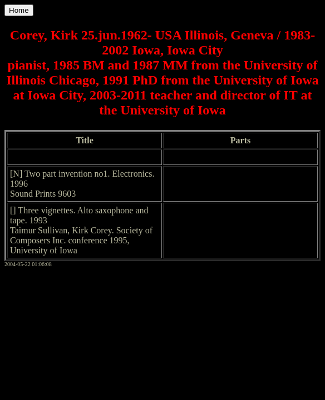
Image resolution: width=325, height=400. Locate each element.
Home (19, 10)
